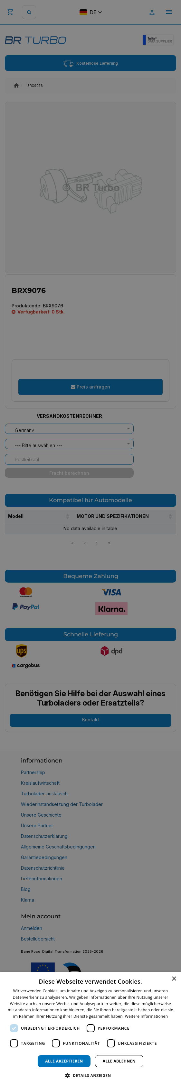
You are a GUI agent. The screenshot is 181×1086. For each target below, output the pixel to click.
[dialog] (90, 1029)
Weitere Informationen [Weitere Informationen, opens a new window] (146, 1016)
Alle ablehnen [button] (119, 1061)
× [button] (173, 979)
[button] (90, 1075)
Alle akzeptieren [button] (64, 1061)
